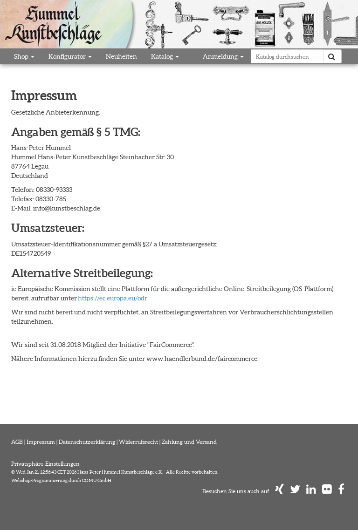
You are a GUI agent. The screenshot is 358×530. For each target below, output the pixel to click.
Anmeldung (223, 56)
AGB (17, 442)
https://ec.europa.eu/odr (112, 298)
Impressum (41, 442)
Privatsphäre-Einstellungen (45, 464)
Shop (24, 56)
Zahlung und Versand (189, 442)
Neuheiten (121, 56)
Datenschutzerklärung (87, 442)
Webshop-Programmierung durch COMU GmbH (61, 480)
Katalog (165, 56)
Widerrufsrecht (138, 442)
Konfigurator (70, 56)
